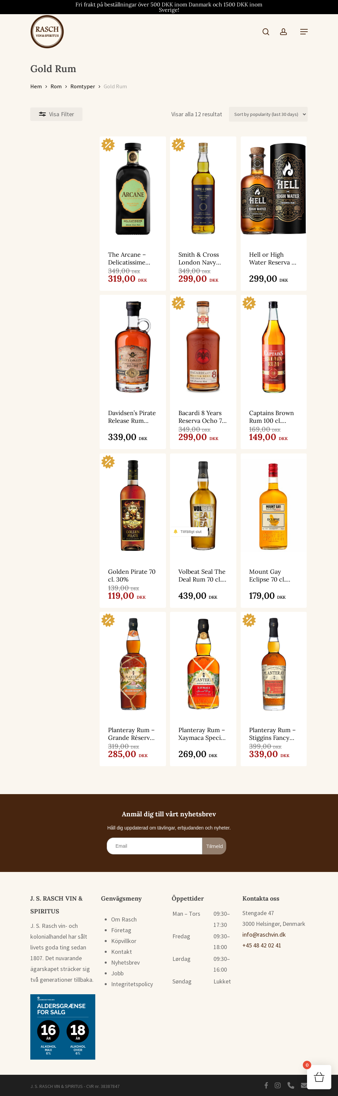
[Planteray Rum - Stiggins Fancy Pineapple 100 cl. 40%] (262, 662)
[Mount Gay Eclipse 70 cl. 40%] (262, 508)
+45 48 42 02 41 (261, 945)
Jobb (117, 973)
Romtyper (82, 86)
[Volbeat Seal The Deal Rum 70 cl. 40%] (168, 508)
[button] (304, 31)
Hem (36, 86)
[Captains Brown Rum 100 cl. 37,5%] (262, 348)
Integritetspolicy (132, 984)
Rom (56, 86)
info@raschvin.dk (264, 934)
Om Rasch (124, 919)
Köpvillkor (123, 940)
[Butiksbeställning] (268, 114)
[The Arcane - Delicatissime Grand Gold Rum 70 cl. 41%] (74, 188)
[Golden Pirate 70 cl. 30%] (74, 508)
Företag (121, 930)
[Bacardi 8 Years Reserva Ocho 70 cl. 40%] (168, 348)
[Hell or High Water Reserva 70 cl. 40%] (262, 188)
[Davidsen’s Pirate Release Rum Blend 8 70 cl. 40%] (74, 348)
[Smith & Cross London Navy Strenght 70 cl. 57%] (168, 188)
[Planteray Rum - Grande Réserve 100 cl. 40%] (74, 662)
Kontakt (121, 951)
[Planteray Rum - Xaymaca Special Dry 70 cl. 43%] (168, 662)
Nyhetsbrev (125, 962)
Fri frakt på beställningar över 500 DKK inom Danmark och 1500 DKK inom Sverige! (168, 7)
